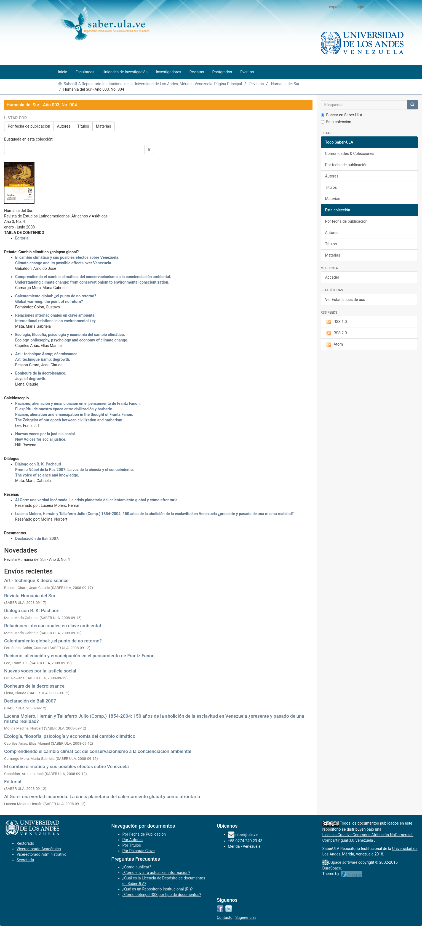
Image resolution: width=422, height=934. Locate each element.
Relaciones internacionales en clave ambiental (52, 625)
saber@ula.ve (246, 834)
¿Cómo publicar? (136, 867)
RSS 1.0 (336, 321)
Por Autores (132, 840)
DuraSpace (331, 868)
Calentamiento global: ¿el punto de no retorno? (53, 641)
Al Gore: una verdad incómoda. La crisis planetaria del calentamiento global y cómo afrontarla (102, 796)
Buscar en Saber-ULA (341, 115)
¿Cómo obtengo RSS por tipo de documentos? (161, 894)
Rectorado (25, 843)
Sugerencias (246, 917)
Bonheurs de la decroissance (34, 686)
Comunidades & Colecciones (349, 153)
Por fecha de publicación (29, 126)
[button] (338, 7)
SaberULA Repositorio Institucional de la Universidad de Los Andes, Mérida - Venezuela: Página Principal (153, 84)
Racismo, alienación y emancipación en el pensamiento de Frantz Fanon (79, 655)
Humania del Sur (285, 84)
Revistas (256, 84)
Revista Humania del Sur (29, 595)
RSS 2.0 (336, 333)
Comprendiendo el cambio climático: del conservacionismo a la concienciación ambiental (97, 751)
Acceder (332, 277)
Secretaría (25, 860)
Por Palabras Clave (138, 851)
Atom (334, 344)
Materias (103, 126)
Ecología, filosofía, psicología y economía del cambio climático (69, 736)
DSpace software (342, 862)
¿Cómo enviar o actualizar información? (156, 872)
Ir (149, 149)
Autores (63, 126)
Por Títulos (131, 845)
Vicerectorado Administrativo (41, 854)
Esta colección (336, 122)
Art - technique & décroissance (36, 580)
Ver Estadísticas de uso (345, 299)
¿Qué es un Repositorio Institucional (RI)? (157, 889)
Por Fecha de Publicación (144, 834)
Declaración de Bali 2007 (30, 701)
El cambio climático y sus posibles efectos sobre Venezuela (66, 766)
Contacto (225, 917)
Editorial (12, 781)
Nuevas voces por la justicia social (40, 671)
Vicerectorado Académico (39, 849)
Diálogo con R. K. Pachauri (32, 610)
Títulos (83, 126)
